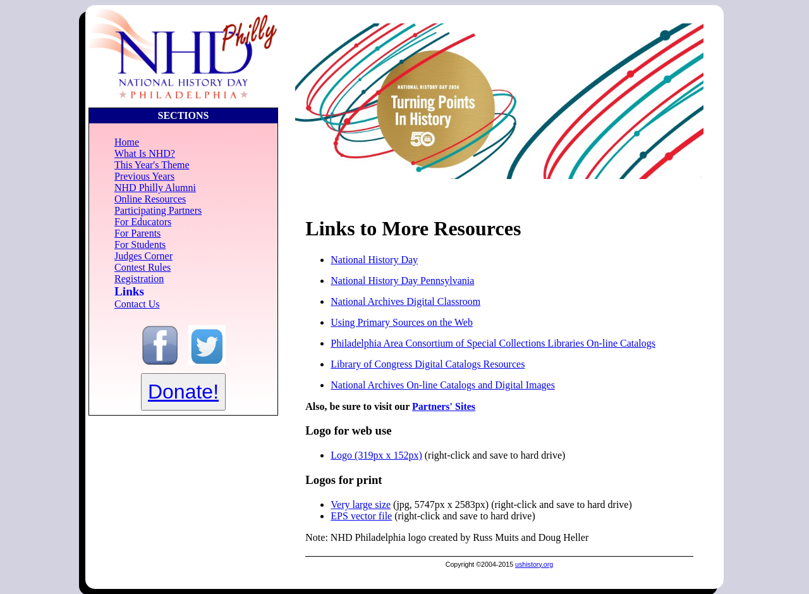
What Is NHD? (144, 153)
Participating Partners (158, 210)
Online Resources (150, 199)
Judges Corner (143, 256)
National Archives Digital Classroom (405, 301)
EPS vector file (361, 515)
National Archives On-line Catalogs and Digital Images (443, 385)
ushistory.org (534, 564)
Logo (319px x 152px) (376, 455)
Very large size (361, 504)
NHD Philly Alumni (155, 187)
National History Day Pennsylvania (402, 280)
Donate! (183, 391)
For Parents (137, 233)
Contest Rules (142, 267)
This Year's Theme (152, 164)
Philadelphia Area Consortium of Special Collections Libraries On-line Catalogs (493, 343)
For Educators (142, 221)
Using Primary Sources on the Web (402, 322)
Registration (139, 278)
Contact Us (137, 304)
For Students (140, 244)
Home (126, 142)
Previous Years (144, 176)
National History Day (374, 259)
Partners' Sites (443, 406)
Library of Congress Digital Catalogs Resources (428, 364)
